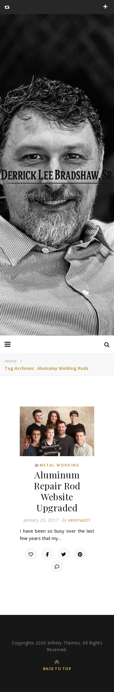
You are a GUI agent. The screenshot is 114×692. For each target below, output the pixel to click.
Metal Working (59, 465)
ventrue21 (79, 520)
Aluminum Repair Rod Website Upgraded (57, 491)
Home (11, 361)
